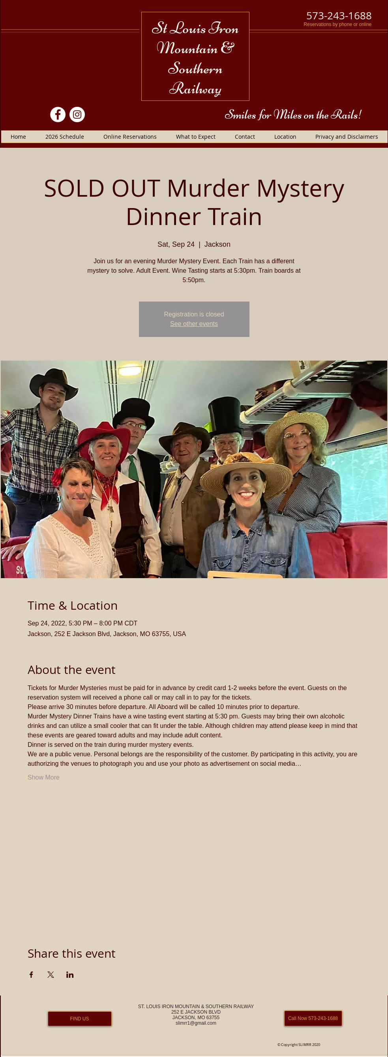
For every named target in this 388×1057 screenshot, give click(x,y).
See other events (194, 323)
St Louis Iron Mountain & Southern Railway (195, 58)
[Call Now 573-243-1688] (313, 1018)
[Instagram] (77, 114)
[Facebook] (58, 114)
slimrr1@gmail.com (196, 1023)
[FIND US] (80, 1018)
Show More (44, 777)
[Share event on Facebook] (31, 974)
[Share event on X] (50, 974)
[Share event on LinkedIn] (70, 974)
